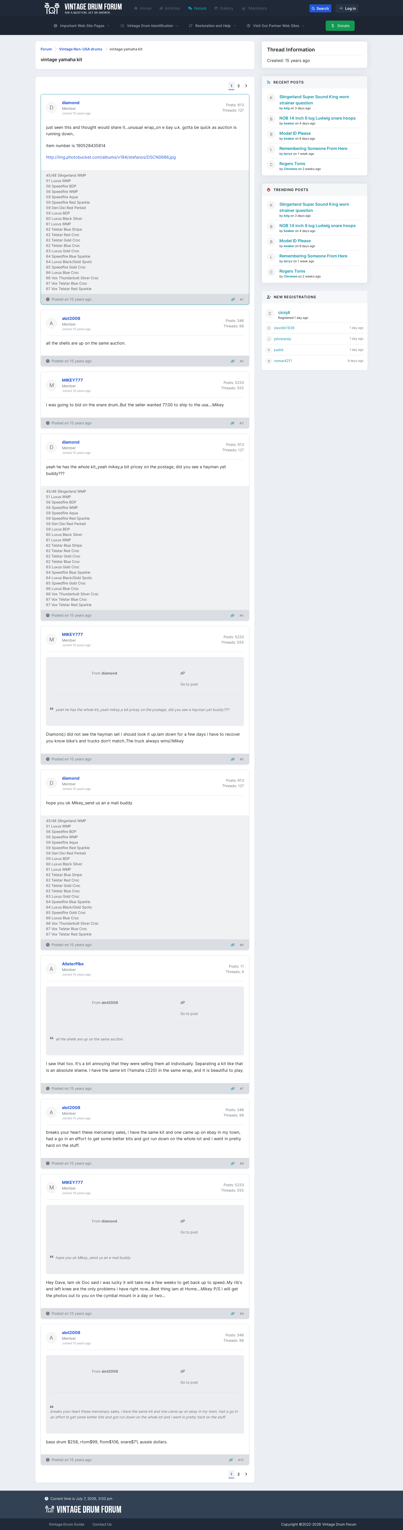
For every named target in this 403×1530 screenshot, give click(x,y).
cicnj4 (284, 312)
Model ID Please (295, 133)
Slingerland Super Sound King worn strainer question (314, 99)
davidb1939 (284, 328)
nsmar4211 (283, 360)
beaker (289, 123)
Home (142, 8)
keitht (278, 350)
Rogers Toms (292, 163)
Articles (170, 8)
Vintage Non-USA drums (80, 49)
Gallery (224, 8)
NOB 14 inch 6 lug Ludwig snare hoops (317, 118)
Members (254, 8)
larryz (288, 154)
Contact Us (102, 1524)
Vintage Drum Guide (66, 1524)
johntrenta (282, 339)
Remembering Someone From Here (313, 148)
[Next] (246, 86)
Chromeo (291, 169)
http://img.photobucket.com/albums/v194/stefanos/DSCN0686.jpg (111, 157)
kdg (287, 108)
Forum (197, 8)
